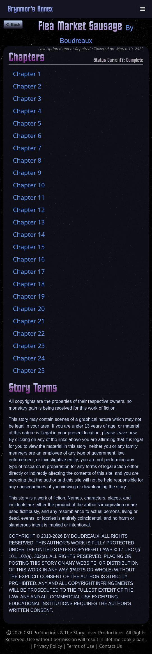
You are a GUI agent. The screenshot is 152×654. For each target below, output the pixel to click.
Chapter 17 (29, 271)
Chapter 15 (29, 246)
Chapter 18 (29, 284)
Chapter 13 (29, 222)
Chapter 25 (29, 370)
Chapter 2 (27, 86)
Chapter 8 (27, 160)
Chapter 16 (29, 259)
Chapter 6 (27, 135)
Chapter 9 (27, 172)
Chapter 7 (27, 148)
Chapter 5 (27, 123)
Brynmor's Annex (30, 9)
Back (13, 24)
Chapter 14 (29, 234)
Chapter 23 (29, 345)
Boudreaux (76, 40)
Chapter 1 (27, 73)
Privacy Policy (48, 646)
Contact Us (110, 646)
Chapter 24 (29, 358)
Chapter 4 (27, 110)
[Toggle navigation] (143, 9)
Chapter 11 (29, 197)
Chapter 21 (29, 321)
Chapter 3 (27, 98)
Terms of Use (80, 646)
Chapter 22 (29, 333)
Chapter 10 (29, 185)
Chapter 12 (29, 209)
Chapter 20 (29, 308)
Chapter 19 (29, 296)
